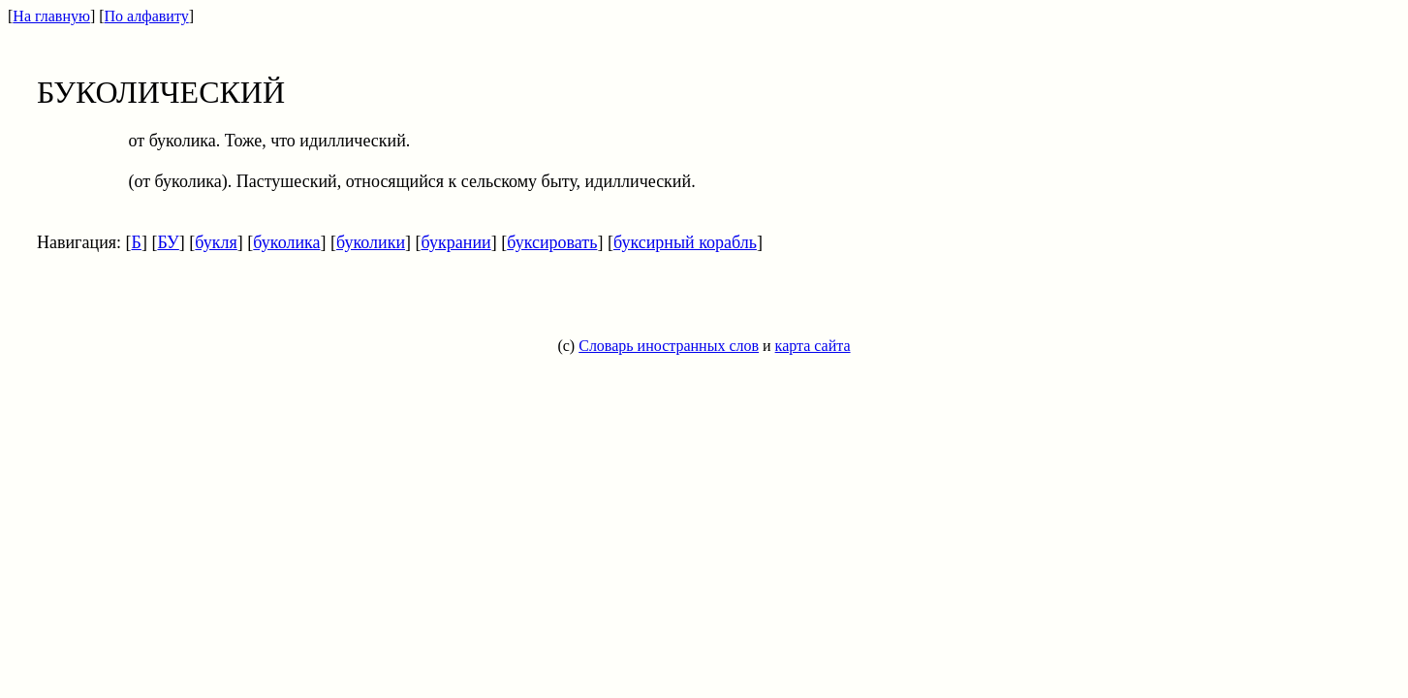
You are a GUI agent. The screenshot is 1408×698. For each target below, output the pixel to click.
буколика (286, 242)
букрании (456, 242)
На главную (51, 16)
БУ (167, 242)
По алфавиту (147, 16)
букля (215, 242)
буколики (370, 242)
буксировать (552, 242)
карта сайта (813, 345)
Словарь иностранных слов (669, 345)
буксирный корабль (685, 242)
